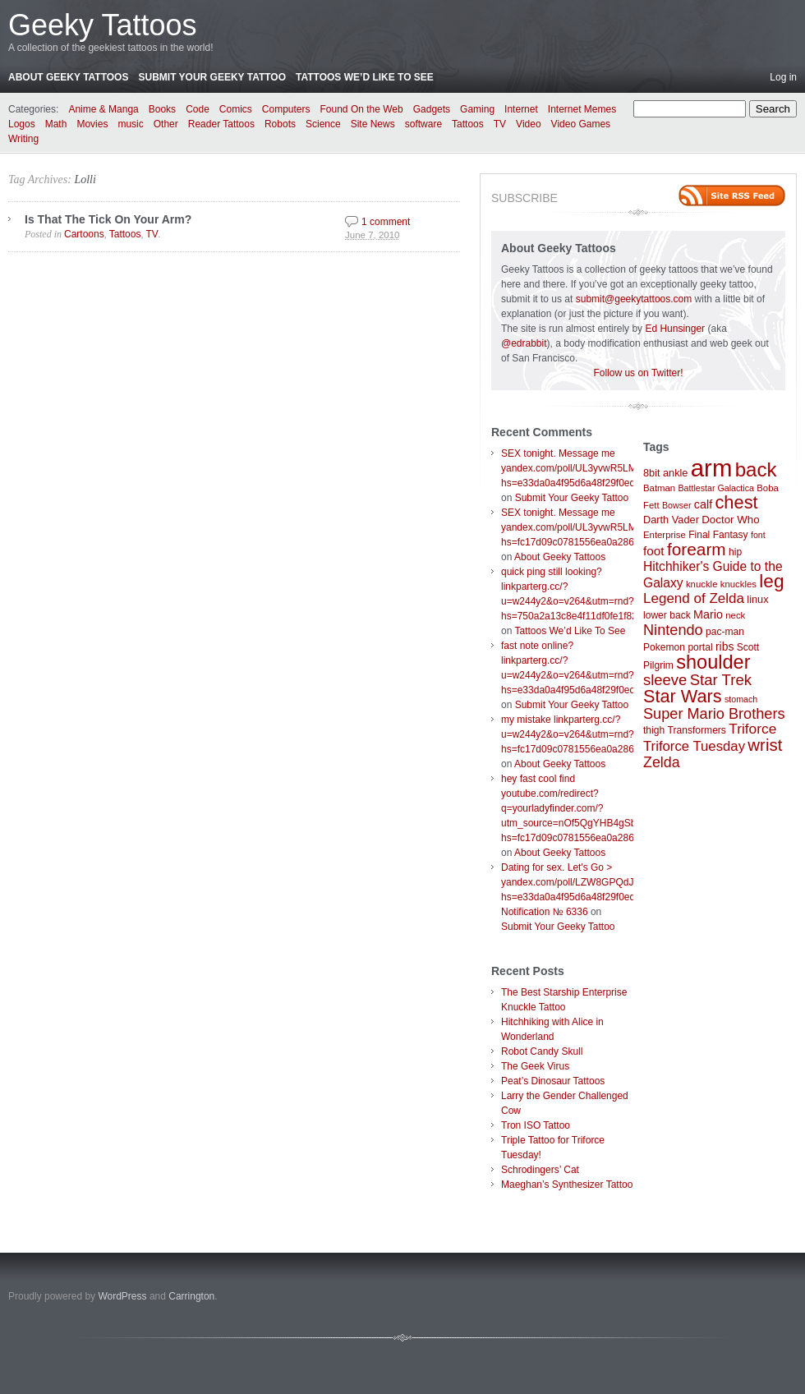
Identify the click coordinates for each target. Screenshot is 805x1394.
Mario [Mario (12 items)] (708, 614)
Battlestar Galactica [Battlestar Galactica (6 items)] (716, 488)
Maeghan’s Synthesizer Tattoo (566, 1184)
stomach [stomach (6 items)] (740, 699)
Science (323, 124)
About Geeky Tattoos (68, 77)
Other (166, 124)
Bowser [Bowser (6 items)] (677, 505)
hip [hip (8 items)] (735, 552)
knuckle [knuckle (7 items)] (702, 584)
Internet (521, 109)
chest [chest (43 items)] (736, 502)
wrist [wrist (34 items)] (765, 745)
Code (197, 109)
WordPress (122, 1296)
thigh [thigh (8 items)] (654, 730)
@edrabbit (524, 343)
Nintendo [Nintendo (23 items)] (673, 630)
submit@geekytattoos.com (634, 299)
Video (528, 124)
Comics (235, 109)
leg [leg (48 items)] (771, 581)
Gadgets (431, 109)
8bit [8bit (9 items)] (651, 473)
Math (56, 124)
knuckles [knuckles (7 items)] (738, 584)
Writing (23, 139)
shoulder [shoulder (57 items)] (713, 662)
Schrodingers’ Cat (540, 1169)
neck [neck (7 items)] (735, 615)
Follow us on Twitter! (638, 373)
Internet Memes (582, 109)
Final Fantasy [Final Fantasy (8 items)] (718, 535)
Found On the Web (361, 109)
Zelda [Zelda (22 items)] (661, 762)
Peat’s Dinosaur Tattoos (553, 1081)
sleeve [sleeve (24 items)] (665, 679)
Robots (280, 124)
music (130, 124)
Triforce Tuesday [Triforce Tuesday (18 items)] (694, 746)
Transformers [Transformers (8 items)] (697, 730)
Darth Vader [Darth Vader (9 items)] (671, 519)
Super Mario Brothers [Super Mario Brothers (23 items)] (714, 714)
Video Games (581, 124)
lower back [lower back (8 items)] (667, 615)
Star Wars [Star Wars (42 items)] (682, 696)
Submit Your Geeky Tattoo (212, 77)
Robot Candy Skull (541, 1051)
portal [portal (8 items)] (700, 647)
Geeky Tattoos (102, 25)
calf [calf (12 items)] (703, 504)
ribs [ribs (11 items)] (724, 646)
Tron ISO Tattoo (535, 1125)
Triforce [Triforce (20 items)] (752, 728)
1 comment (385, 222)
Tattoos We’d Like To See (365, 77)
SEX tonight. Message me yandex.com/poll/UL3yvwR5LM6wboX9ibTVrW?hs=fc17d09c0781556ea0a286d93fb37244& (605, 527)
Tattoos (468, 124)
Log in (783, 77)
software (423, 124)
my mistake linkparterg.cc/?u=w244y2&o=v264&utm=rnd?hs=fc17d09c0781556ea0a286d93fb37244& (596, 734)
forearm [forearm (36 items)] (696, 549)
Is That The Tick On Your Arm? (108, 219)
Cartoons (84, 234)
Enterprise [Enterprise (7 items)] (664, 535)
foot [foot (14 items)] (654, 551)
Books (162, 109)
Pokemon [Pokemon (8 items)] (664, 647)
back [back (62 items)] (756, 469)
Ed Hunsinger (675, 328)
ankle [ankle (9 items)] (675, 473)
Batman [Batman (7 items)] (659, 488)
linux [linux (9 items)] (757, 599)
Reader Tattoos (221, 124)
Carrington (191, 1296)
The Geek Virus (535, 1066)
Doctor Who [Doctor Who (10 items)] (730, 519)
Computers (286, 109)
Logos (21, 124)
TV (500, 124)
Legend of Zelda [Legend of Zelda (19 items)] (693, 598)
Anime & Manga (103, 109)
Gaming (477, 109)
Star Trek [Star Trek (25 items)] (721, 679)
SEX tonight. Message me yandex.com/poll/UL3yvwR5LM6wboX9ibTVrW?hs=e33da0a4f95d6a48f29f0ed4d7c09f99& (605, 468)
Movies (92, 124)
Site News (373, 124)
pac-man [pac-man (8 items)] (725, 631)
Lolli (84, 179)
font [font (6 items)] (758, 535)
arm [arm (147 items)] (712, 467)
